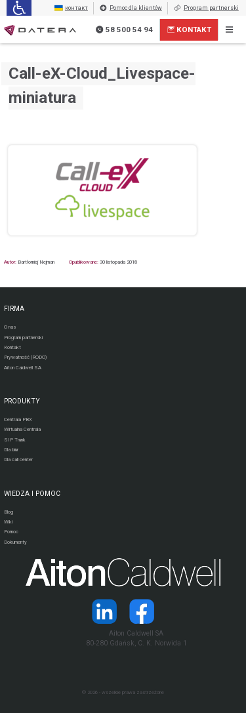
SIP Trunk (15, 440)
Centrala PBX (18, 419)
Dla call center (18, 459)
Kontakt (189, 29)
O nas (10, 327)
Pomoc (11, 532)
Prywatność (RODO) (25, 357)
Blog (8, 512)
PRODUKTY (22, 401)
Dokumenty (15, 542)
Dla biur (11, 450)
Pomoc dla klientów (130, 8)
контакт (71, 8)
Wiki (8, 522)
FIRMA (14, 308)
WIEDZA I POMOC (32, 493)
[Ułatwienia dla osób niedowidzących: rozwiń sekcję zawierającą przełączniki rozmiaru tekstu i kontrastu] (19, 8)
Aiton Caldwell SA (22, 368)
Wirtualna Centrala (22, 429)
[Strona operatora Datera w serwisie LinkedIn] (104, 611)
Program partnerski (206, 8)
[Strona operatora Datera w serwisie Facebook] (142, 611)
